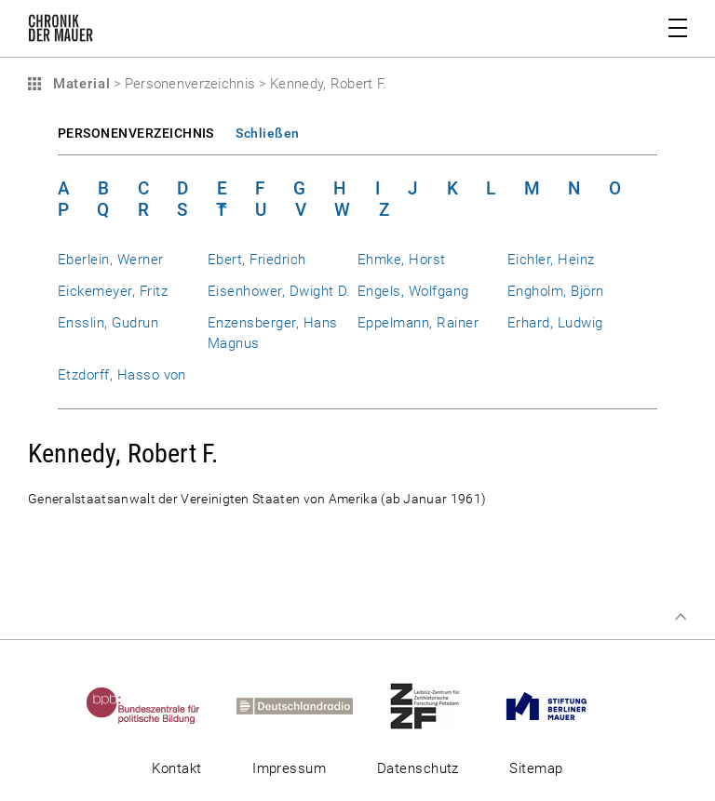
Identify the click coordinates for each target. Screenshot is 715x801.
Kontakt (176, 768)
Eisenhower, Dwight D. (279, 291)
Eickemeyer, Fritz (113, 291)
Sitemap (535, 768)
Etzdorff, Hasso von (122, 375)
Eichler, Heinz (551, 259)
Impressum (289, 768)
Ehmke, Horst (402, 259)
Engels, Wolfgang (413, 291)
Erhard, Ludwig (555, 322)
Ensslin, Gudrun (108, 322)
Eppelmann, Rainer (418, 322)
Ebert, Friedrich (257, 259)
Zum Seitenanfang (680, 617)
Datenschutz (418, 768)
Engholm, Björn (555, 291)
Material (79, 83)
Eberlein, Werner (111, 259)
